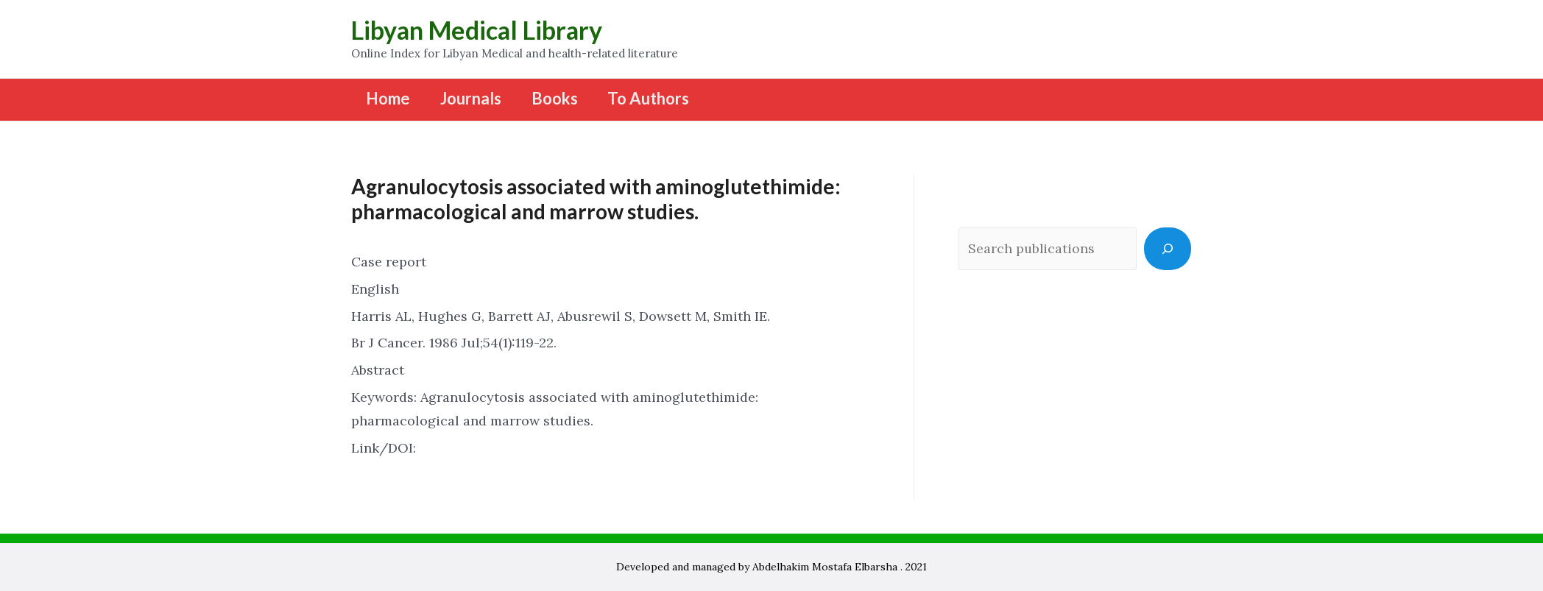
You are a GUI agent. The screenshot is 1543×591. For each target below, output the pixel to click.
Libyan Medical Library (476, 30)
